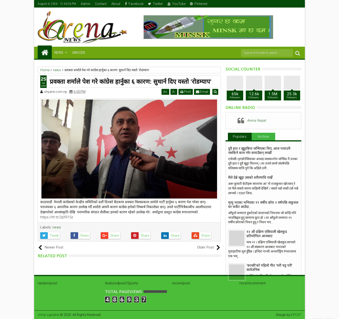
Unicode (78, 52)
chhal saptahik (48, 315)
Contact (101, 4)
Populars (239, 136)
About (115, 4)
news (56, 227)
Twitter (155, 4)
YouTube (177, 4)
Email (203, 92)
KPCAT (296, 315)
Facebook (134, 4)
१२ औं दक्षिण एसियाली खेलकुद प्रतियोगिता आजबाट (266, 234)
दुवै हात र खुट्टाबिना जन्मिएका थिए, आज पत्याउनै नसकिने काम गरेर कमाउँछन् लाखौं (259, 150)
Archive (263, 136)
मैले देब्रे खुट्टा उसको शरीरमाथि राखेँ (250, 177)
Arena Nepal (256, 120)
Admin (85, 4)
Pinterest (198, 4)
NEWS (58, 52)
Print (186, 92)
